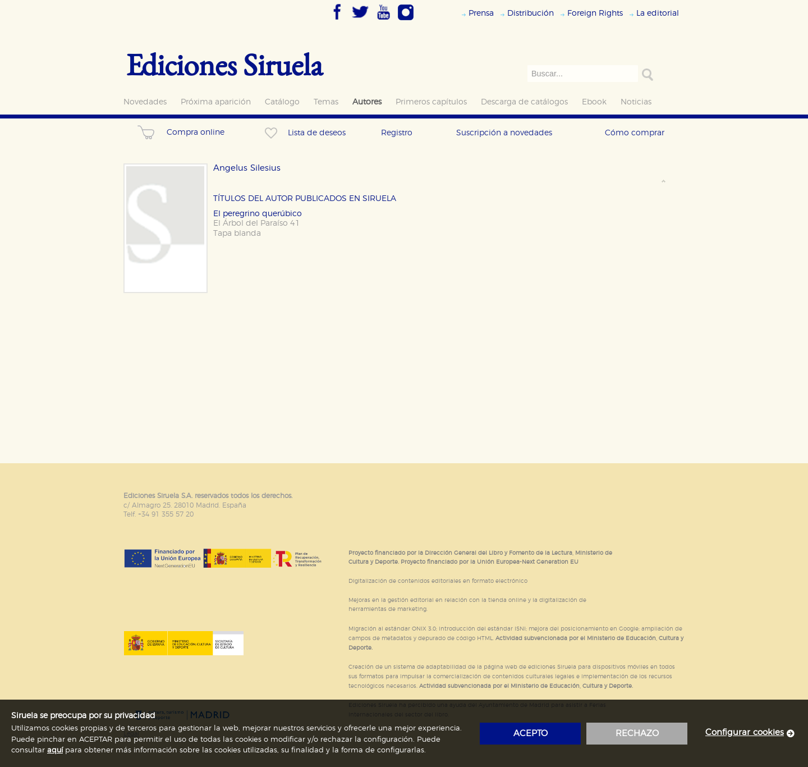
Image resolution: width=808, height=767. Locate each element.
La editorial (657, 13)
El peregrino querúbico (257, 213)
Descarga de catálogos (524, 102)
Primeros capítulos (431, 102)
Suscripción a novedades (504, 133)
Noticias (636, 102)
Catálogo (282, 102)
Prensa (481, 13)
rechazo (637, 733)
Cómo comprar (634, 133)
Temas (326, 102)
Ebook (594, 102)
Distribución (530, 13)
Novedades (145, 102)
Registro (396, 133)
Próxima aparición (216, 102)
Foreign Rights (595, 13)
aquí (55, 750)
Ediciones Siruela (224, 64)
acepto (530, 733)
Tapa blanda (237, 233)
